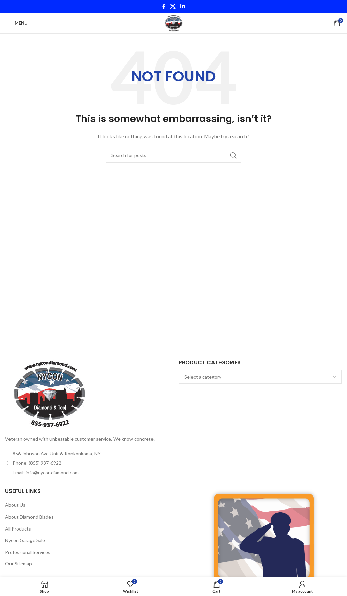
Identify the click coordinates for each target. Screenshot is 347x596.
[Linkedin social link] (182, 6)
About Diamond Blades (29, 517)
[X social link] (173, 6)
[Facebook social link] (164, 6)
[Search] (173, 155)
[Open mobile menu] (16, 23)
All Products (18, 529)
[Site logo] (173, 22)
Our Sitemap (18, 563)
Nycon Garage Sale (25, 540)
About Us (15, 505)
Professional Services (27, 552)
